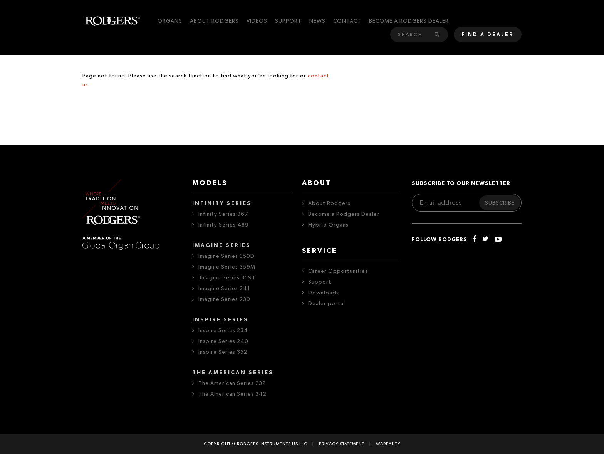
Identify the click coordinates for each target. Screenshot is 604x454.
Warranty (388, 444)
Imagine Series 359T (227, 278)
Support (319, 282)
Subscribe (500, 203)
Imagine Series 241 (224, 288)
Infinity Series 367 (223, 214)
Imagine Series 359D (226, 256)
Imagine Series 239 (224, 299)
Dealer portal (326, 303)
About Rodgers (329, 203)
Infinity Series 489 (223, 225)
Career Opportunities (338, 271)
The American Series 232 (232, 383)
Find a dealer (487, 34)
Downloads (323, 293)
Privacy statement (341, 444)
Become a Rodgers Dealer (343, 214)
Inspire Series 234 (223, 330)
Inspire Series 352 (222, 352)
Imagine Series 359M (226, 267)
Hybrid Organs (328, 225)
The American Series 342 (232, 394)
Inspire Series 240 (223, 341)
